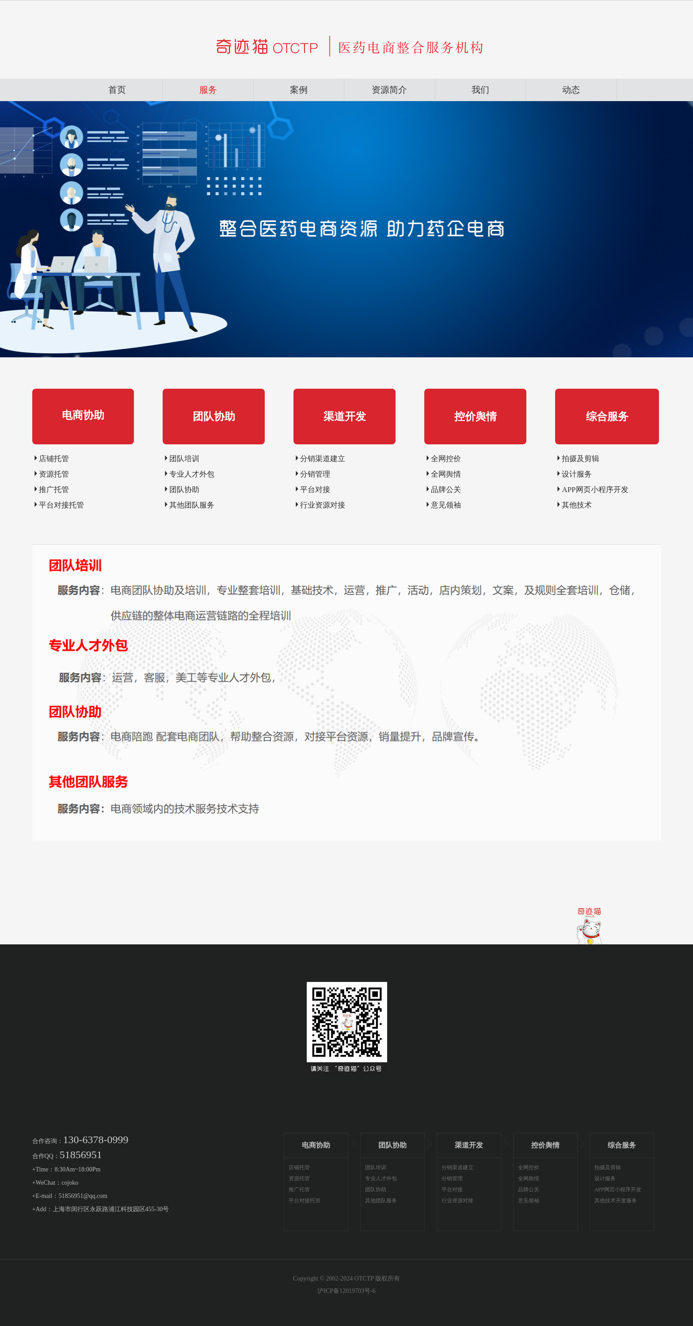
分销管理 (315, 474)
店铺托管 (54, 459)
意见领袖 (446, 505)
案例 (299, 90)
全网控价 (446, 459)
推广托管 (54, 489)
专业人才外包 (191, 474)
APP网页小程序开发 (595, 489)
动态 (571, 90)
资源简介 (389, 90)
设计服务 (577, 474)
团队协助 (184, 489)
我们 (480, 90)
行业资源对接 (322, 505)
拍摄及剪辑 (580, 459)
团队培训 (184, 459)
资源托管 (54, 474)
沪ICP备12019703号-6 (346, 1291)
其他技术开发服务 (615, 1200)
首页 (117, 90)
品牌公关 (446, 489)
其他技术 (577, 505)
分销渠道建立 (322, 459)
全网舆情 (446, 474)
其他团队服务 (191, 505)
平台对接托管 (61, 505)
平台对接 (315, 489)
